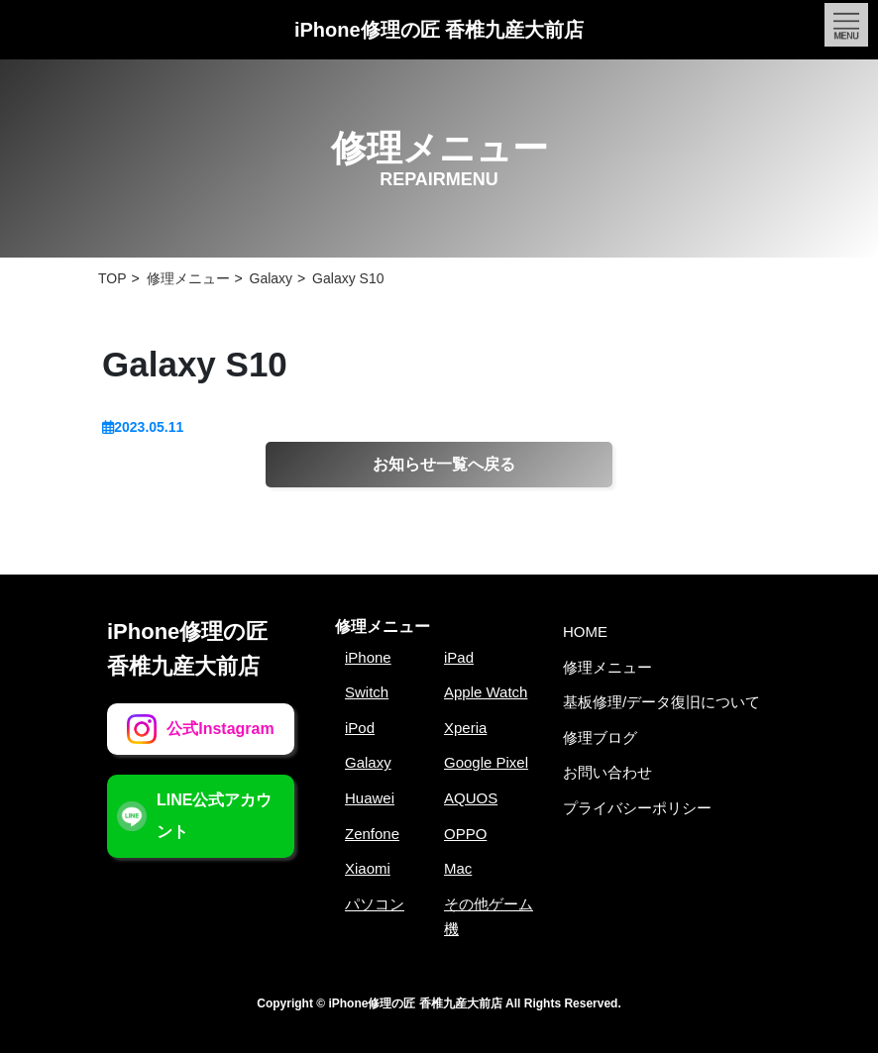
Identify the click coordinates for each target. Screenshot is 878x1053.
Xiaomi (367, 868)
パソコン (374, 903)
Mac (458, 868)
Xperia (465, 727)
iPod (360, 727)
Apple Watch (486, 692)
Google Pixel (486, 762)
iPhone (368, 657)
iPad (459, 657)
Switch (366, 692)
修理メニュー (382, 626)
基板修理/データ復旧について (661, 701)
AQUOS (470, 798)
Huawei (369, 798)
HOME (585, 631)
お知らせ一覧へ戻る (444, 464)
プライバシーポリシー (637, 807)
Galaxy (368, 762)
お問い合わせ (607, 772)
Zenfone (372, 833)
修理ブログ (600, 737)
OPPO (465, 833)
